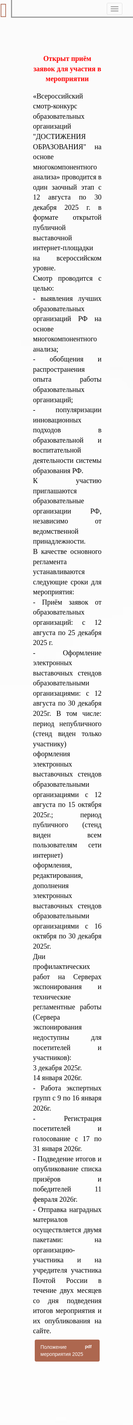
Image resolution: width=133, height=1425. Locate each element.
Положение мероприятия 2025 (67, 1350)
